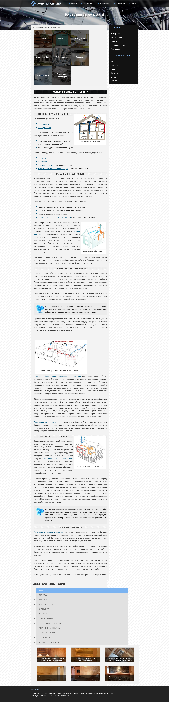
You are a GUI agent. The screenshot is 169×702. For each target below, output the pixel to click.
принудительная (44, 128)
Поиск (134, 3)
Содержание (35, 689)
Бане (113, 61)
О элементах (104, 3)
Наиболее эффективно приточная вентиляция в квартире (57, 376)
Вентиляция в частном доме (58, 459)
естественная (43, 124)
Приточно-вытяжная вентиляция (47, 422)
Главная (74, 3)
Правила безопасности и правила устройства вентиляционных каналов (119, 659)
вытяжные (42, 158)
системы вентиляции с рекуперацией (53, 169)
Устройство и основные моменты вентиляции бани (85, 678)
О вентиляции (88, 3)
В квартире (115, 34)
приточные (42, 162)
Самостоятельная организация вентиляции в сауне (85, 659)
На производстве (118, 45)
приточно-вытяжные (46, 165)
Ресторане (115, 49)
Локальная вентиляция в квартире (49, 532)
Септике (114, 73)
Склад (113, 77)
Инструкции (120, 3)
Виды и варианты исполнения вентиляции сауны (119, 678)
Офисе (114, 41)
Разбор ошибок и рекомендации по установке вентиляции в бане (51, 659)
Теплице (114, 65)
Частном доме (117, 37)
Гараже (114, 69)
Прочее (114, 81)
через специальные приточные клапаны (54, 218)
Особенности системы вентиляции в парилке (51, 678)
